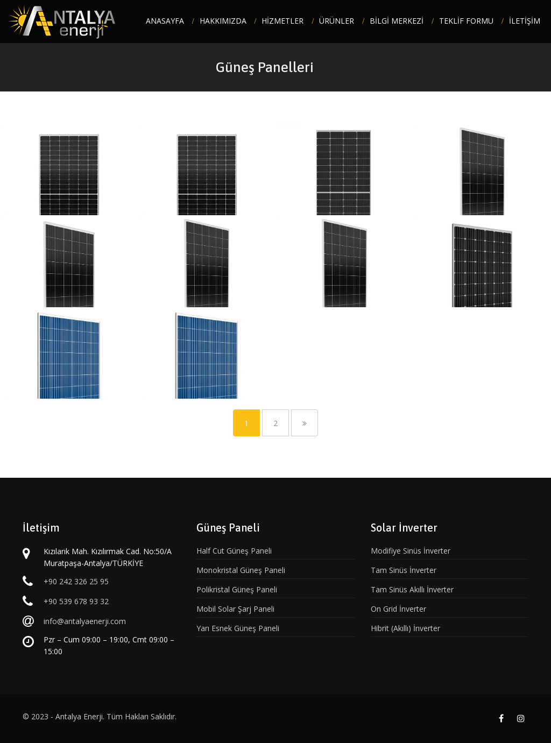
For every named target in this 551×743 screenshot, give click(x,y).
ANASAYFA (165, 21)
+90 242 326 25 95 (76, 581)
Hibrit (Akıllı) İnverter (405, 628)
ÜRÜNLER (336, 21)
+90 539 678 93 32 (76, 601)
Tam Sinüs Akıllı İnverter (412, 589)
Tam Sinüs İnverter (403, 570)
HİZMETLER (282, 21)
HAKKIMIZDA (223, 21)
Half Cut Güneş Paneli (234, 551)
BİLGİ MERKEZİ (396, 21)
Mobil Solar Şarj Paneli (235, 609)
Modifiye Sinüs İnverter (410, 551)
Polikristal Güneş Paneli (236, 589)
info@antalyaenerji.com (85, 621)
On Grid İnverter (398, 609)
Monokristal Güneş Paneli (240, 570)
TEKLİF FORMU (466, 21)
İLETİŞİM (524, 21)
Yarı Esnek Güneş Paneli (237, 628)
